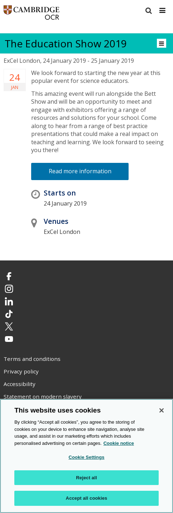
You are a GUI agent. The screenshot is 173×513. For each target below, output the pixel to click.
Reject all (86, 477)
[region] (86, 456)
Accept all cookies (86, 498)
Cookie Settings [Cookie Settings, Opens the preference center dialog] (86, 457)
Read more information (80, 171)
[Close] (161, 410)
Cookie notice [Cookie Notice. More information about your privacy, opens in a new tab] (119, 443)
